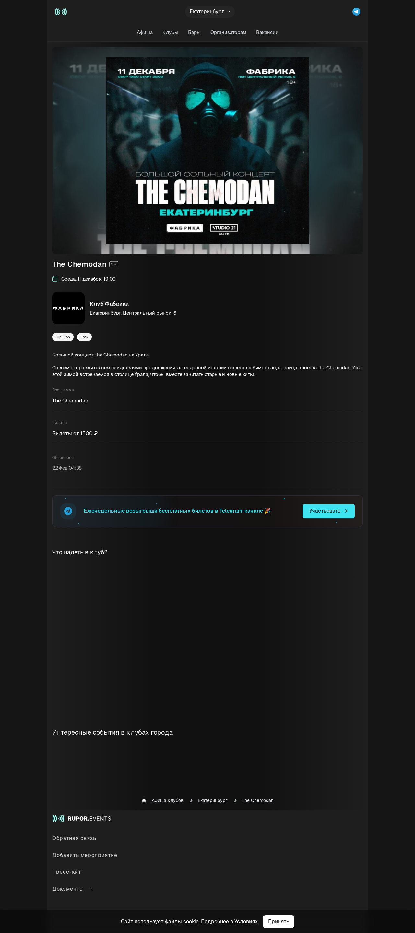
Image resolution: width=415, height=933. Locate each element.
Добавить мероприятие (84, 855)
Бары (194, 32)
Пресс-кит (66, 872)
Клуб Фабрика (109, 303)
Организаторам (228, 32)
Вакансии (267, 32)
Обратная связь (74, 838)
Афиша (145, 32)
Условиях (246, 921)
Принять (278, 921)
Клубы (170, 32)
